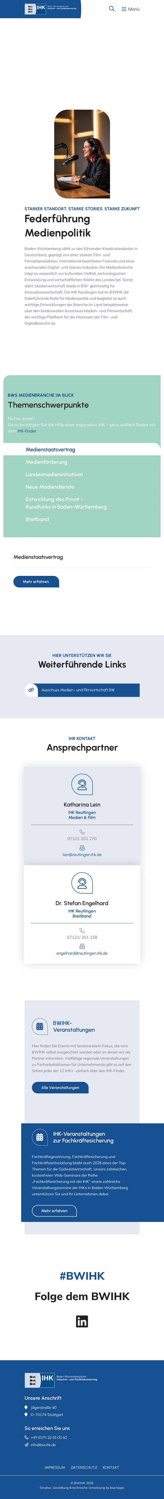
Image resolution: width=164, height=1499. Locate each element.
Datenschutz (84, 1467)
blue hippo (117, 1488)
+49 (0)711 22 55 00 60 (49, 1437)
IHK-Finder (27, 431)
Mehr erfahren (54, 1210)
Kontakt (111, 1467)
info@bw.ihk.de (43, 1445)
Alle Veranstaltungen (60, 1087)
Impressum (55, 1467)
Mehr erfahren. (36, 581)
